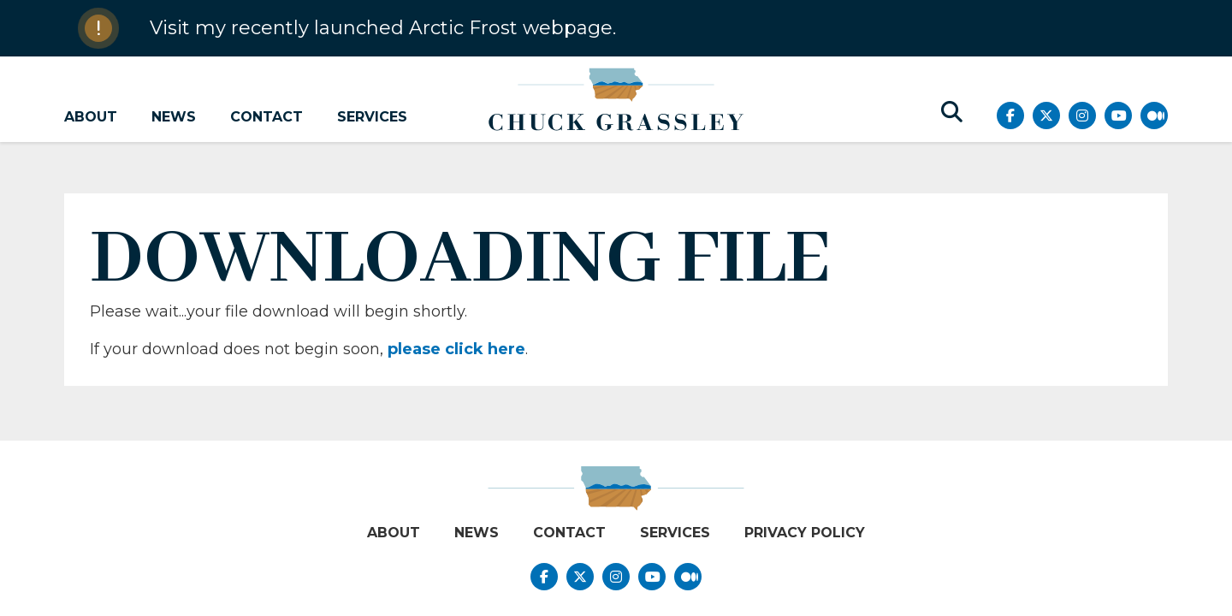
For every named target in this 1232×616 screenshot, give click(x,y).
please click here (456, 349)
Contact (266, 117)
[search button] (952, 112)
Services (372, 117)
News (173, 117)
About (90, 117)
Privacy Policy (804, 532)
